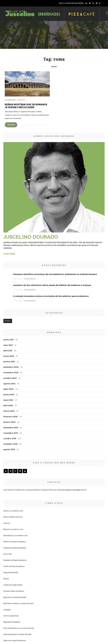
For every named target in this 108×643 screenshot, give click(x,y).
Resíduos (21, 100)
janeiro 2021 (9, 362)
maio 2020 (8, 400)
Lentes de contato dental (12, 585)
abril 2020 (8, 405)
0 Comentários (30, 279)
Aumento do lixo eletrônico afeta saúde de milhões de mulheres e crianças (52, 285)
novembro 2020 (10, 372)
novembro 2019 (10, 433)
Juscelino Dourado (19, 597)
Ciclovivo (6, 523)
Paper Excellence (19, 542)
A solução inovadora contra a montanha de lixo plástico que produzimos (51, 296)
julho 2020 (8, 389)
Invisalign (7, 610)
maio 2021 (8, 345)
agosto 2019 (9, 449)
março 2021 (8, 356)
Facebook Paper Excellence (13, 591)
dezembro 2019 (10, 428)
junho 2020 (8, 395)
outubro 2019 (9, 438)
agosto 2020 (9, 384)
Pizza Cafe (7, 554)
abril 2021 (7, 351)
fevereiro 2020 (10, 417)
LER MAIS (11, 125)
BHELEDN (14, 573)
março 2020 (9, 411)
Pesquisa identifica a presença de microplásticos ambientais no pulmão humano (55, 274)
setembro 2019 (10, 444)
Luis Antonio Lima (16, 511)
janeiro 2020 (9, 422)
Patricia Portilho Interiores (12, 517)
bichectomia (21, 640)
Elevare (6, 579)
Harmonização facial (11, 616)
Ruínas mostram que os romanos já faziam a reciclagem (26, 106)
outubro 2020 (10, 378)
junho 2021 (8, 340)
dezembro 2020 (11, 367)
